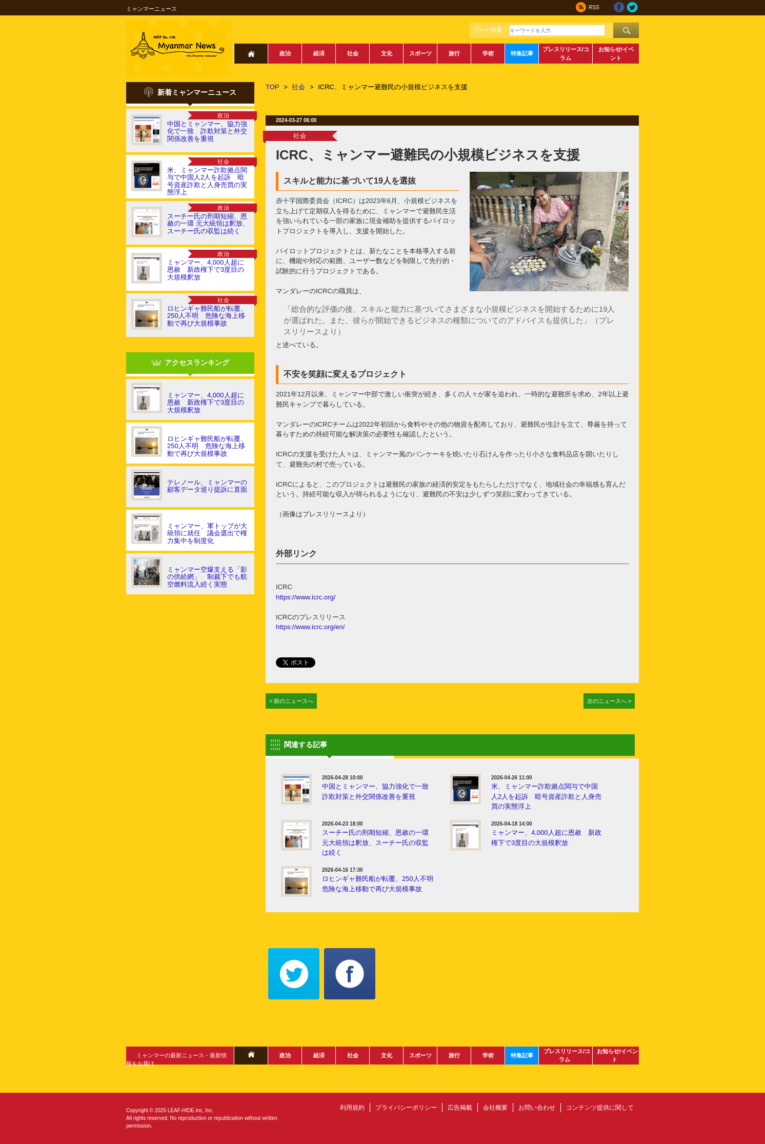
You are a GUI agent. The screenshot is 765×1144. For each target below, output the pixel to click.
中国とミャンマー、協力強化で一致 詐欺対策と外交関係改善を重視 (207, 131)
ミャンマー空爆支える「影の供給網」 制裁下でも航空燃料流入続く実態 (207, 577)
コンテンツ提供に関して (600, 1107)
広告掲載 (460, 1107)
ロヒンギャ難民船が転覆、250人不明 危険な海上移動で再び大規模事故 (207, 316)
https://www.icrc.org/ (305, 597)
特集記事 (522, 53)
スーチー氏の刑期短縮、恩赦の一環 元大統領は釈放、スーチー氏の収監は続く (208, 223)
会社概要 (495, 1107)
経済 (319, 53)
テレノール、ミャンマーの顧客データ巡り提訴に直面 (207, 485)
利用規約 (352, 1107)
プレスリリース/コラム (565, 53)
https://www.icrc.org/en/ (310, 627)
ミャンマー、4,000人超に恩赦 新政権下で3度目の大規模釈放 (205, 269)
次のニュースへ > (609, 701)
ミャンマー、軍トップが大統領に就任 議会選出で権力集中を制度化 (207, 533)
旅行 (454, 53)
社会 (352, 53)
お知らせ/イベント (616, 53)
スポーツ (420, 53)
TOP (272, 87)
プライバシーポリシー (406, 1107)
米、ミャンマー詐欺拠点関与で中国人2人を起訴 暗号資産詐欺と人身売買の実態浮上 (207, 181)
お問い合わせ (536, 1107)
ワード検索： (491, 30)
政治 (285, 53)
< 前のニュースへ (291, 701)
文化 (386, 53)
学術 (488, 53)
